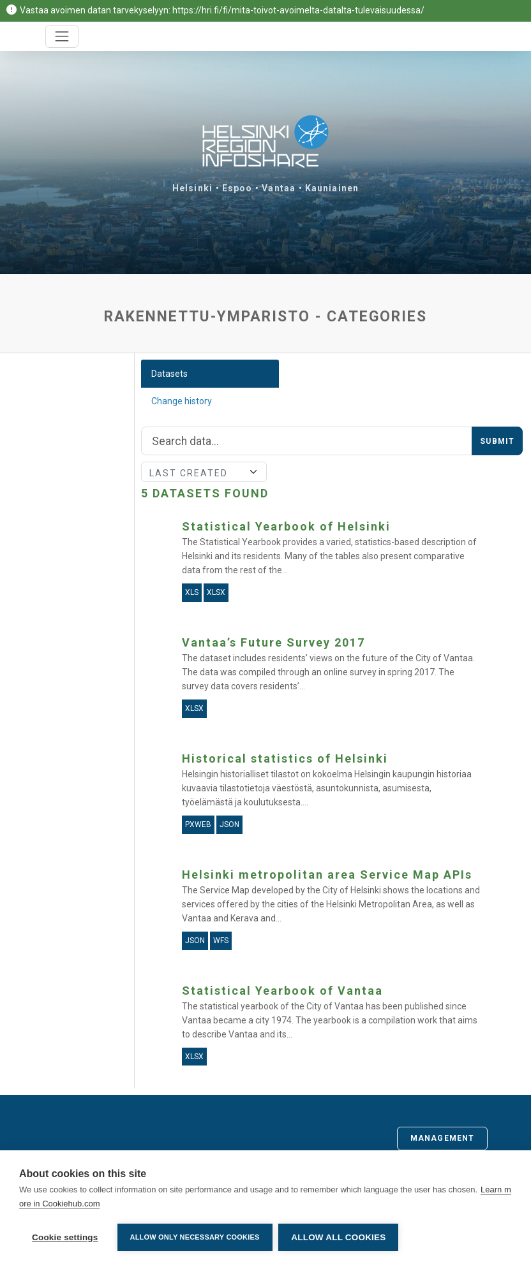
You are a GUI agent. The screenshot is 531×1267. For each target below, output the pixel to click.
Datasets (169, 374)
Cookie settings (65, 1237)
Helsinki (192, 188)
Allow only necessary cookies (195, 1237)
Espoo (237, 188)
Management (442, 1138)
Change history (181, 401)
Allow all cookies (339, 1237)
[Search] (307, 441)
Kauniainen (332, 188)
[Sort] (204, 472)
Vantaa (278, 188)
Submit (497, 441)
